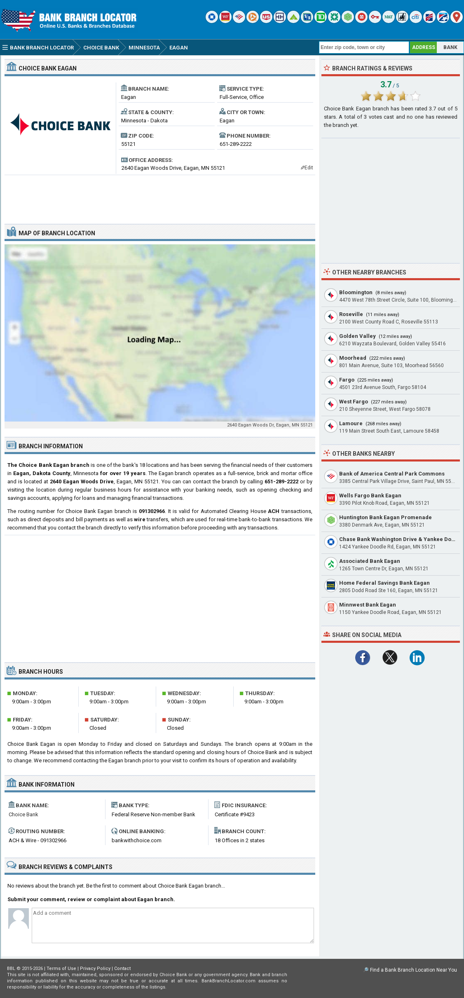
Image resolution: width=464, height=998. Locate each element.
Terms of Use (61, 968)
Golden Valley (357, 336)
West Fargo (353, 401)
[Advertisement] (160, 196)
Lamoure (351, 423)
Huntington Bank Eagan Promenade (385, 517)
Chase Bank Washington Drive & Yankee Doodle (401, 539)
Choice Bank (23, 814)
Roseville (351, 314)
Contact (122, 968)
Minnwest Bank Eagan (367, 605)
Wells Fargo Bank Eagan (370, 495)
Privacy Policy (95, 968)
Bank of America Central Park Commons (392, 474)
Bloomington (356, 292)
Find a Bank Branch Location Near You (413, 970)
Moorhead (352, 358)
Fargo (346, 380)
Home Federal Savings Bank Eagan (384, 583)
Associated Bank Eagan (369, 561)
